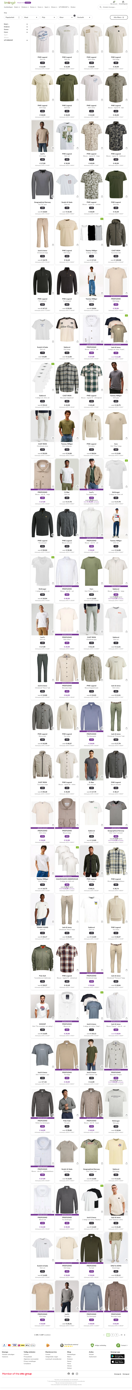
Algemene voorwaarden (31, 1361)
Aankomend (92, 1359)
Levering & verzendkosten (54, 1361)
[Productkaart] (42, 49)
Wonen (69, 1368)
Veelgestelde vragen (52, 1359)
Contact (48, 1357)
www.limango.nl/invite (75, 1387)
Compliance (27, 1366)
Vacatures (5, 1359)
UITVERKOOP (8, 42)
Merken (69, 1370)
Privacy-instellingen (30, 1363)
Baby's (6, 26)
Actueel (91, 1357)
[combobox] (113, 8)
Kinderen (7, 29)
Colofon (26, 1357)
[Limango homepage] (9, 3)
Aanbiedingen (71, 1357)
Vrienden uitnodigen (8, 1357)
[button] (123, 3)
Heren (6, 34)
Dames (6, 31)
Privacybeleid (28, 1359)
